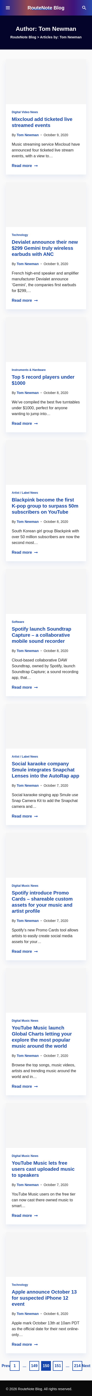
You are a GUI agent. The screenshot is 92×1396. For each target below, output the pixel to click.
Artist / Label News (25, 492)
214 (77, 1366)
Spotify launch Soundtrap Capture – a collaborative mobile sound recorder (41, 635)
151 (58, 1366)
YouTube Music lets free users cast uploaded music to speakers (43, 1169)
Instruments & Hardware (29, 370)
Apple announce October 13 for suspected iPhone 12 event (44, 1298)
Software (18, 622)
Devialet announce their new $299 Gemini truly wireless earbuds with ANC (45, 248)
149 (34, 1366)
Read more (25, 166)
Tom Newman (28, 135)
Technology (20, 235)
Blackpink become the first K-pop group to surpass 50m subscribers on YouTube (45, 506)
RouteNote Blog (45, 7)
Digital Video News (25, 112)
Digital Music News (25, 885)
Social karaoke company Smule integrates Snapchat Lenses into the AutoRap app (45, 769)
